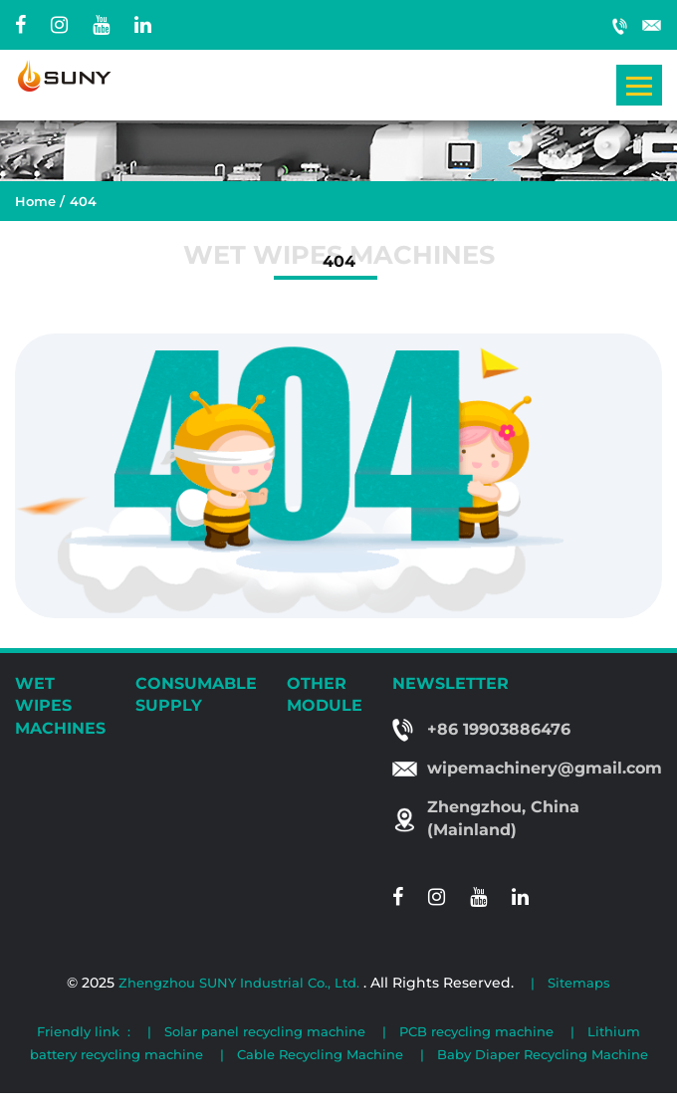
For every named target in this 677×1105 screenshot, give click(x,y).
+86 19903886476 (619, 25)
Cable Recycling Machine (320, 1054)
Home (35, 201)
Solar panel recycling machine (264, 1031)
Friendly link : (83, 1031)
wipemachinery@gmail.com (652, 25)
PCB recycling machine (476, 1031)
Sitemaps (579, 983)
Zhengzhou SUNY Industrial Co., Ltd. (240, 983)
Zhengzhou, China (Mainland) (503, 818)
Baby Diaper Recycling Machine (542, 1054)
